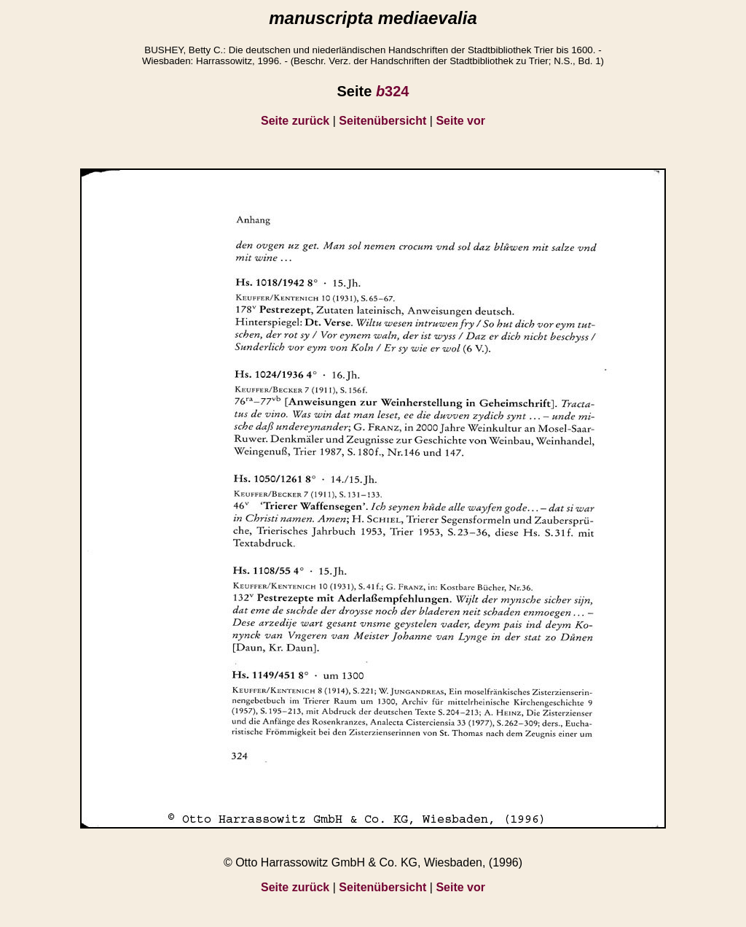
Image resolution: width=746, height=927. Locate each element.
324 (392, 91)
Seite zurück (295, 121)
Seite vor (460, 121)
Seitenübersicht (382, 121)
